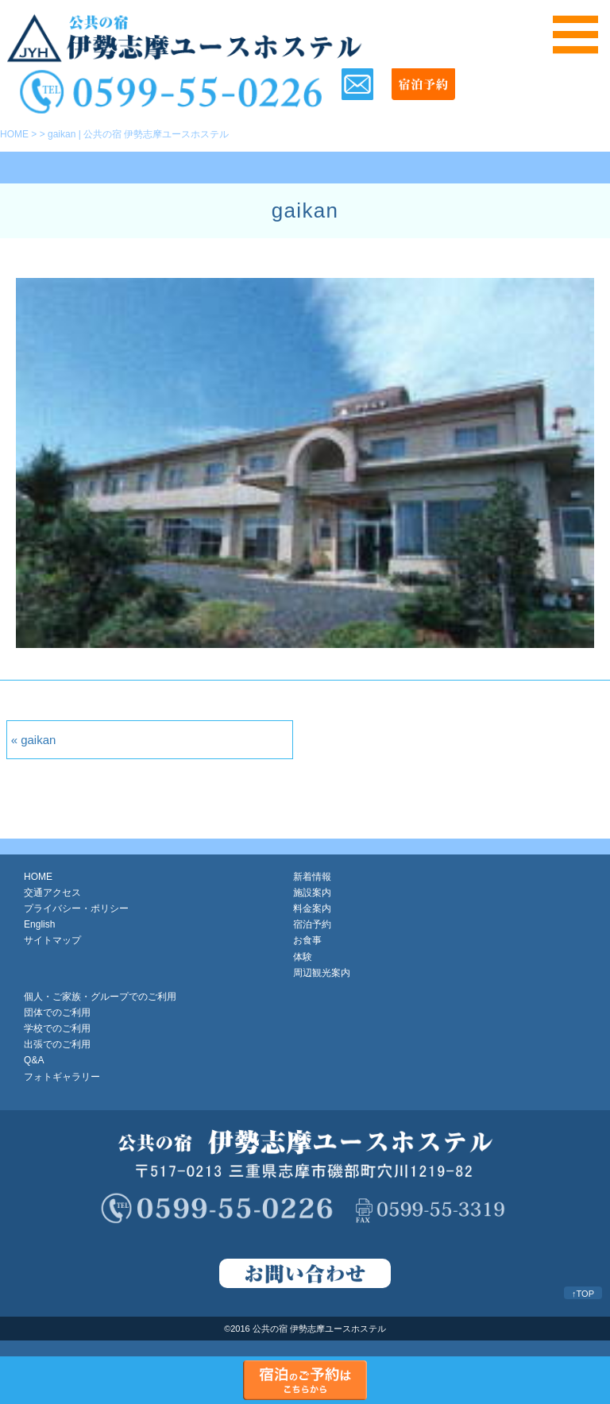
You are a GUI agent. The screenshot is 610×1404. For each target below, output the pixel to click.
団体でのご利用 (57, 1012)
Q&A (34, 1060)
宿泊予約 (312, 924)
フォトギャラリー (62, 1076)
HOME (14, 134)
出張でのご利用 (57, 1044)
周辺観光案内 (321, 972)
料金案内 (312, 908)
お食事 (307, 940)
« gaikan (33, 739)
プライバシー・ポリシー (76, 908)
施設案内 (312, 892)
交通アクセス (52, 892)
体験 (302, 956)
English (39, 924)
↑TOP (583, 1293)
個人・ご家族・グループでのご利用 (100, 996)
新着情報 (312, 876)
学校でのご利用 (57, 1028)
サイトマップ (52, 940)
